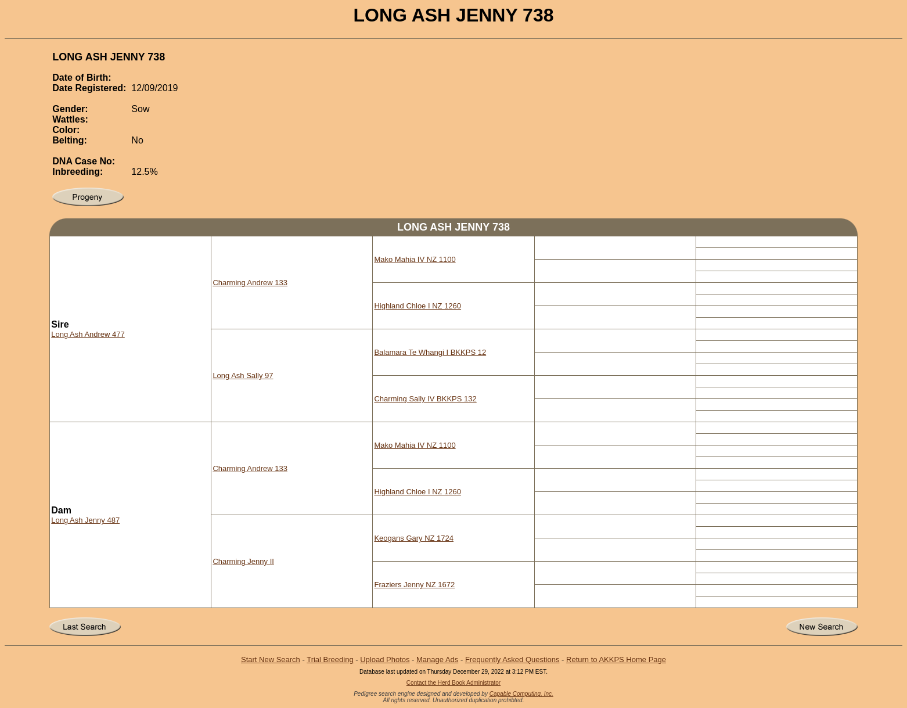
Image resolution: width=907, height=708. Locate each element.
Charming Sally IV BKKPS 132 (425, 398)
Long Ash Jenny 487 (85, 520)
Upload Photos (384, 659)
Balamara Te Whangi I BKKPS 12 (430, 352)
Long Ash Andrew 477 (88, 334)
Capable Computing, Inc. (521, 694)
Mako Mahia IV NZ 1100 (414, 259)
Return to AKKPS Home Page (616, 659)
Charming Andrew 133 (250, 282)
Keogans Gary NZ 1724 (414, 538)
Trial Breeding (330, 659)
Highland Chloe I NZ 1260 (417, 305)
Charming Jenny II (243, 561)
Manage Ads (437, 659)
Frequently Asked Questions (512, 659)
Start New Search (270, 659)
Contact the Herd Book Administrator (453, 683)
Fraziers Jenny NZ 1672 (414, 584)
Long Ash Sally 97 (243, 375)
